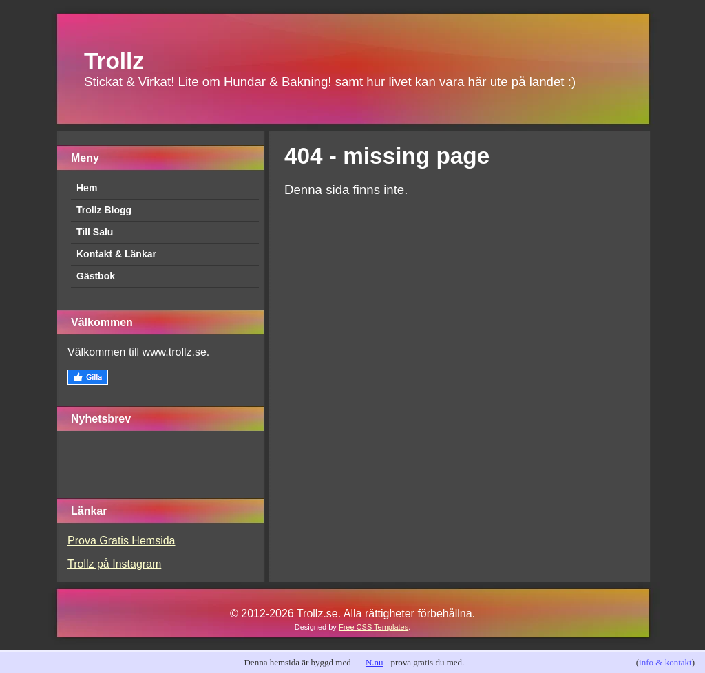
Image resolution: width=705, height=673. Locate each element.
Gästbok (95, 275)
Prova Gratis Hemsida (121, 540)
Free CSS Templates (373, 627)
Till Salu (94, 231)
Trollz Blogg (103, 209)
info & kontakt (665, 662)
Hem (86, 187)
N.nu (374, 662)
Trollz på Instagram (114, 564)
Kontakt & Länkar (116, 253)
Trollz (114, 61)
